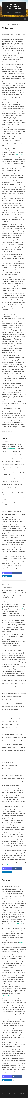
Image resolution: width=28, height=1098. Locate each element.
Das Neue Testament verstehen (14, 6)
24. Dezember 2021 (7, 882)
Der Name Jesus (9, 880)
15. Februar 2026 (6, 30)
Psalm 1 (5, 438)
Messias (6, 864)
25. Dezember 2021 (7, 587)
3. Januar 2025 (6, 441)
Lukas (5, 925)
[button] (7, 573)
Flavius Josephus (20, 154)
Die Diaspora (7, 28)
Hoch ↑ (14, 1095)
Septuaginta (11, 448)
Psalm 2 (5, 584)
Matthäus (19, 923)
